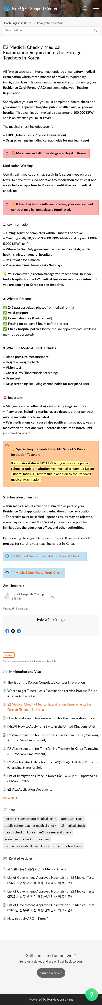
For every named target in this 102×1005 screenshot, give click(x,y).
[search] (51, 30)
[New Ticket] (51, 973)
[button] (85, 8)
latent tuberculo (71, 818)
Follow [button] (8, 655)
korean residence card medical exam (30, 818)
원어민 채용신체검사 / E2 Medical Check (36, 869)
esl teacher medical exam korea (27, 846)
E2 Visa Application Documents (29, 789)
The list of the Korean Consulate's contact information (46, 682)
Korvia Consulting (60, 999)
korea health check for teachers (27, 839)
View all (10, 798)
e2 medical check (72, 825)
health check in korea (20, 832)
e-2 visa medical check (55, 832)
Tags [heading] (12, 809)
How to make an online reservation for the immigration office (50, 718)
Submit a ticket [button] (51, 973)
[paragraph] (51, 324)
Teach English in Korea (17, 23)
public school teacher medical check (30, 825)
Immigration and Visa (50, 23)
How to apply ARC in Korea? (27, 918)
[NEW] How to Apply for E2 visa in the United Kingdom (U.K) (51, 726)
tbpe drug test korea (67, 846)
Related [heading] (21, 858)
